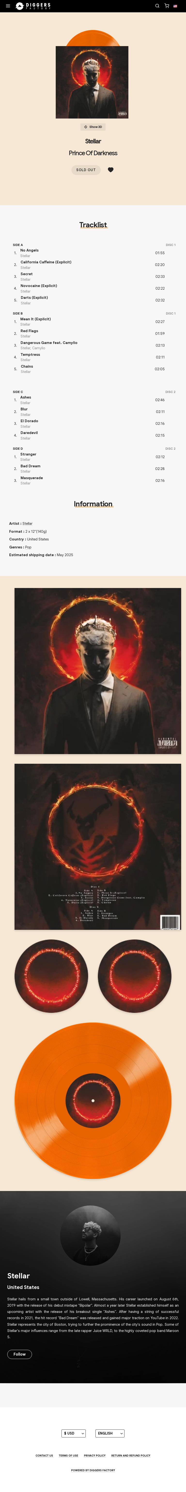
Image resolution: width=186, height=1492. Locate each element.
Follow (20, 1354)
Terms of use (68, 1455)
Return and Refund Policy (130, 1455)
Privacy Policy (95, 1455)
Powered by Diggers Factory (93, 1470)
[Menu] (8, 6)
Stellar (93, 141)
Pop (28, 547)
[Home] (33, 6)
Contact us (44, 1455)
